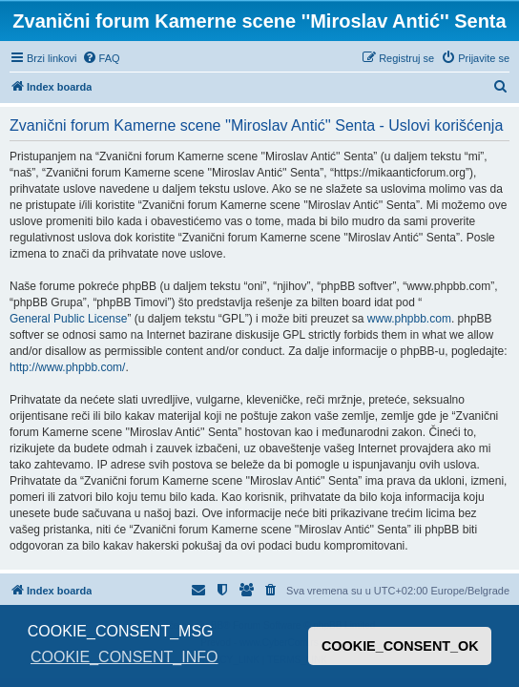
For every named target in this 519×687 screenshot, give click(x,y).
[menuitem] (101, 58)
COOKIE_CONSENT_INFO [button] (124, 657)
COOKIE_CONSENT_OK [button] (400, 646)
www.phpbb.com (409, 318)
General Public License (68, 318)
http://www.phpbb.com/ (67, 367)
